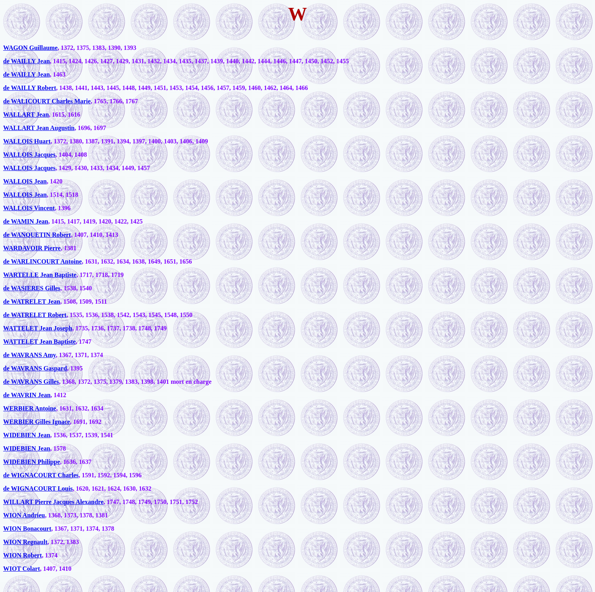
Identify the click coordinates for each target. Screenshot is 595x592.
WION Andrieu (24, 515)
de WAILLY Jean (26, 61)
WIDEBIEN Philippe (31, 461)
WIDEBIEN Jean (26, 435)
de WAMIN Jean (25, 221)
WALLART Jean (26, 114)
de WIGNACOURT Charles (41, 475)
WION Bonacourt (27, 528)
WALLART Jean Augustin (38, 128)
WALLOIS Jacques (29, 154)
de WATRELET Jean (31, 301)
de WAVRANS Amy (29, 355)
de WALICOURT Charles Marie (47, 101)
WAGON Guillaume (30, 47)
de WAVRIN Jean (26, 395)
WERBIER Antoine (29, 408)
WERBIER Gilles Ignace (36, 421)
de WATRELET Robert (35, 315)
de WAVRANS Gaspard (35, 368)
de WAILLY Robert (29, 87)
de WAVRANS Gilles (31, 381)
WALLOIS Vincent (29, 208)
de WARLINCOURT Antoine (42, 261)
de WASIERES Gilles (32, 288)
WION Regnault (25, 542)
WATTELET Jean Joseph (37, 328)
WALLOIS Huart (26, 141)
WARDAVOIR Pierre (32, 248)
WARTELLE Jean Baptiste (39, 274)
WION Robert (22, 555)
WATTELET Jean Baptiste (39, 341)
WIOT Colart (21, 568)
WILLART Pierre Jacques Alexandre (53, 502)
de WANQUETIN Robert (37, 234)
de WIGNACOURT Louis (38, 488)
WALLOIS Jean (25, 181)
